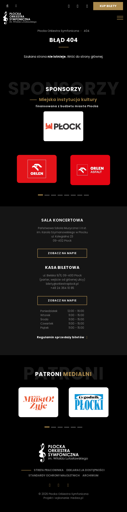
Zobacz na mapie (63, 254)
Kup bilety (110, 7)
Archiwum (90, 475)
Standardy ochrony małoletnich (54, 475)
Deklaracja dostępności (85, 470)
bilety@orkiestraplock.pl (62, 284)
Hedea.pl (77, 498)
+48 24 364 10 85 (62, 288)
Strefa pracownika (49, 470)
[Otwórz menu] (120, 18)
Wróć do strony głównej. (85, 56)
